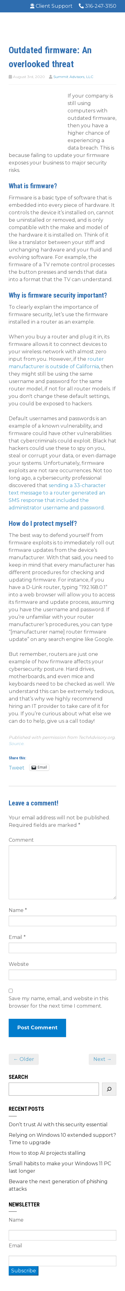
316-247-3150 (97, 6)
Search (18, 1077)
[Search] (109, 1089)
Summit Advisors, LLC (73, 76)
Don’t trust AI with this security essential (58, 1124)
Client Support (51, 6)
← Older (23, 1059)
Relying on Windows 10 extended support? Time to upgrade (62, 1138)
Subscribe (23, 1271)
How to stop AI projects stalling (47, 1153)
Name (18, 910)
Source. (16, 743)
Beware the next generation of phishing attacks (58, 1185)
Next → (102, 1059)
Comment (21, 840)
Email (17, 937)
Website (19, 964)
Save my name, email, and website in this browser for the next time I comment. (58, 1002)
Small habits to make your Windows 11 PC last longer (60, 1167)
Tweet (17, 767)
